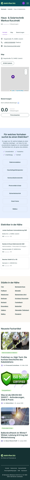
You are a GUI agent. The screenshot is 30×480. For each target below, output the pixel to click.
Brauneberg (4, 306)
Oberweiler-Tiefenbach (22, 310)
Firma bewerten (15, 115)
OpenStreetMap (19, 90)
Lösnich (10, 9)
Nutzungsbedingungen (10, 470)
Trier (2, 287)
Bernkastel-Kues (20, 287)
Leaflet (12, 90)
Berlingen (4, 298)
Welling (3, 314)
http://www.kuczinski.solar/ (12, 46)
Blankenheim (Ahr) (20, 294)
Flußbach (4, 291)
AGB (19, 470)
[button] (23, 3)
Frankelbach (19, 302)
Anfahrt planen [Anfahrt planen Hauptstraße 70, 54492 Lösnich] (7, 63)
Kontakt (7, 468)
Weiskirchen (4, 294)
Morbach (3, 302)
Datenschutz (13, 468)
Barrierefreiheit (22, 468)
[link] (15, 234)
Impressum (24, 470)
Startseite (3, 9)
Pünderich (18, 314)
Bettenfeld (18, 306)
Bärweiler (18, 291)
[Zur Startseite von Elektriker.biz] (8, 3)
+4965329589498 (9, 42)
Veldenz (3, 310)
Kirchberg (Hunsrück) (21, 298)
